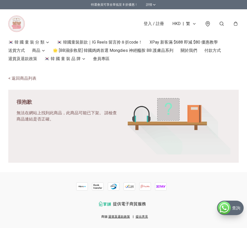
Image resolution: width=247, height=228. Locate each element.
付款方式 (212, 50)
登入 (154, 23)
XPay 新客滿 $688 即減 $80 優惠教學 (184, 42)
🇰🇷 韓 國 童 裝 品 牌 (62, 58)
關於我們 (189, 50)
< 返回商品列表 (22, 78)
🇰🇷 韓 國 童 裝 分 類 (26, 42)
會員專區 (101, 58)
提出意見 (142, 216)
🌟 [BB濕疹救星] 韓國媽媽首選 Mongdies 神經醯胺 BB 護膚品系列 (113, 50)
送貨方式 (16, 50)
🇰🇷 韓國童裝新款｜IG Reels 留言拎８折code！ (99, 42)
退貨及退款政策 (22, 58)
